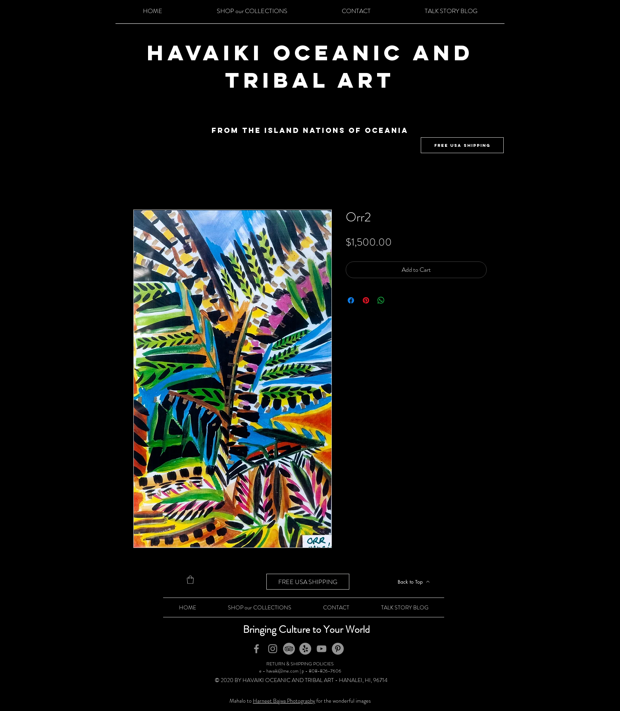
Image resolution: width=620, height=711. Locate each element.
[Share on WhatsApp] (381, 300)
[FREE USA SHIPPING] (462, 145)
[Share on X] (396, 300)
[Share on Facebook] (351, 300)
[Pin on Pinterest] (366, 300)
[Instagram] (273, 649)
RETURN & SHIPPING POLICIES (300, 663)
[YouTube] (321, 649)
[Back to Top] (413, 582)
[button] (190, 580)
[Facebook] (256, 649)
